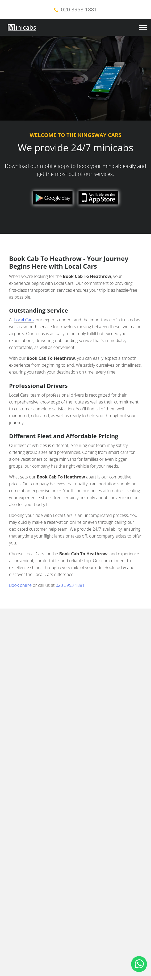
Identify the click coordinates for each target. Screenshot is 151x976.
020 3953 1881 (79, 9)
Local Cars (24, 320)
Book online (21, 585)
